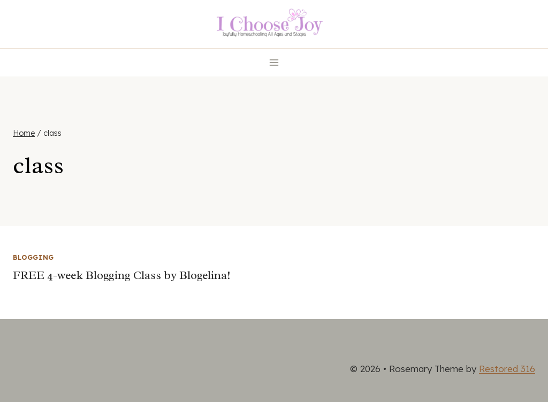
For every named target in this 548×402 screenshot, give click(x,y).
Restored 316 (507, 368)
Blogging (33, 257)
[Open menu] (274, 62)
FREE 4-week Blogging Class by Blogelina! (122, 275)
